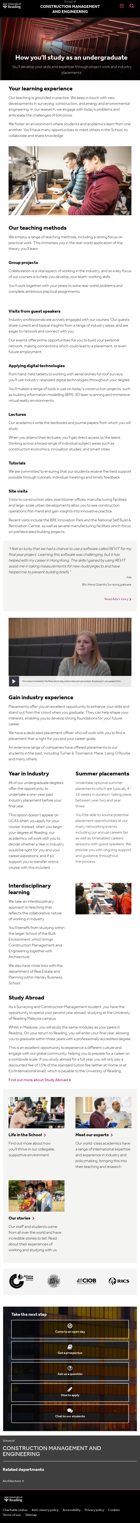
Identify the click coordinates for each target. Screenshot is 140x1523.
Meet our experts (92, 1135)
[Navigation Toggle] (121, 6)
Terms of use (12, 1515)
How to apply (70, 1395)
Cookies (114, 1510)
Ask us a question (70, 1374)
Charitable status (15, 1510)
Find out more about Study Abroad (38, 1080)
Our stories (19, 1218)
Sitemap (31, 1515)
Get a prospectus (70, 1353)
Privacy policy (94, 1510)
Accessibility (72, 1510)
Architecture (12, 1481)
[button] (14, 681)
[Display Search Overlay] (132, 6)
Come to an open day (70, 1332)
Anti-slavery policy (45, 1510)
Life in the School (25, 1135)
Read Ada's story (116, 599)
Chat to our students (70, 1416)
